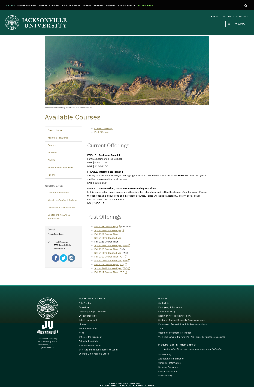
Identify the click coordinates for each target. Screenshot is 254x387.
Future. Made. (145, 5)
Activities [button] (65, 153)
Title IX (162, 328)
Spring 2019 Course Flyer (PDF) (111, 260)
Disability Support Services (93, 311)
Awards (52, 159)
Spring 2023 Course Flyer (107, 230)
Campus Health (126, 5)
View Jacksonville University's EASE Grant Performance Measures (191, 336)
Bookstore (84, 307)
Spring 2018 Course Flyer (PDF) (111, 268)
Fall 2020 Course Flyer (106, 249)
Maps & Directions (88, 328)
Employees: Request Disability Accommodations (182, 324)
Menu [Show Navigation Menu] (237, 24)
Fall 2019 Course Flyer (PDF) (109, 256)
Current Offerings (103, 128)
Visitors (110, 5)
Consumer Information (169, 362)
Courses (52, 145)
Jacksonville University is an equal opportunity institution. (193, 349)
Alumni (87, 5)
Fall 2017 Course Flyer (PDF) (109, 272)
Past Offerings (101, 132)
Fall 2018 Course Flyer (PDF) (109, 264)
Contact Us (163, 303)
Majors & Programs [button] (65, 139)
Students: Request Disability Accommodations (181, 320)
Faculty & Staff (71, 5)
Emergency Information (170, 307)
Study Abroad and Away (60, 167)
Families (98, 5)
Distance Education (168, 367)
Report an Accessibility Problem (174, 315)
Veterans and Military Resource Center (98, 349)
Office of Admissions (58, 192)
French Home (55, 130)
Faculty (51, 174)
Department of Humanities (61, 207)
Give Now (242, 16)
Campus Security (166, 311)
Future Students (26, 5)
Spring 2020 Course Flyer (107, 252)
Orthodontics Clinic (88, 341)
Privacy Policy (165, 375)
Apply (215, 16)
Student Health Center (90, 345)
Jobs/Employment (88, 320)
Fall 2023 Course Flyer (106, 226)
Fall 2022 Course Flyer (106, 234)
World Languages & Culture (62, 200)
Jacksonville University (55, 107)
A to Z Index (85, 303)
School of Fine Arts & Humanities (59, 216)
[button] (245, 6)
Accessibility (164, 354)
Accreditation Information (171, 358)
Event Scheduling (88, 315)
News (81, 332)
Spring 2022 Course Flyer (107, 237)
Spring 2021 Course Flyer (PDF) (111, 245)
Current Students (49, 5)
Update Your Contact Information (174, 332)
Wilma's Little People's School (94, 353)
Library (82, 324)
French (70, 107)
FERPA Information (167, 371)
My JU (227, 16)
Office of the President (90, 336)
